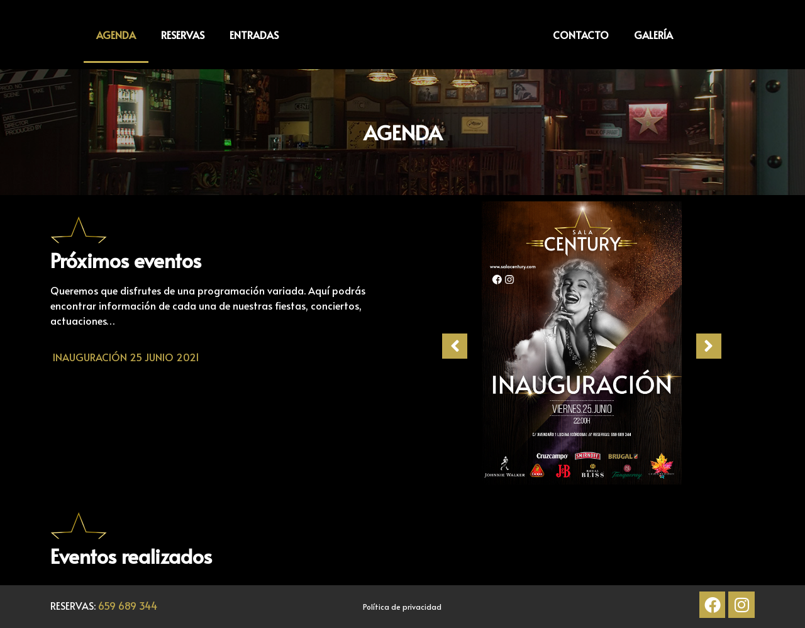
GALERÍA (653, 35)
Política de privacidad (402, 607)
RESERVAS (182, 35)
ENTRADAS (254, 35)
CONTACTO (581, 35)
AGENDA (116, 35)
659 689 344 (127, 605)
